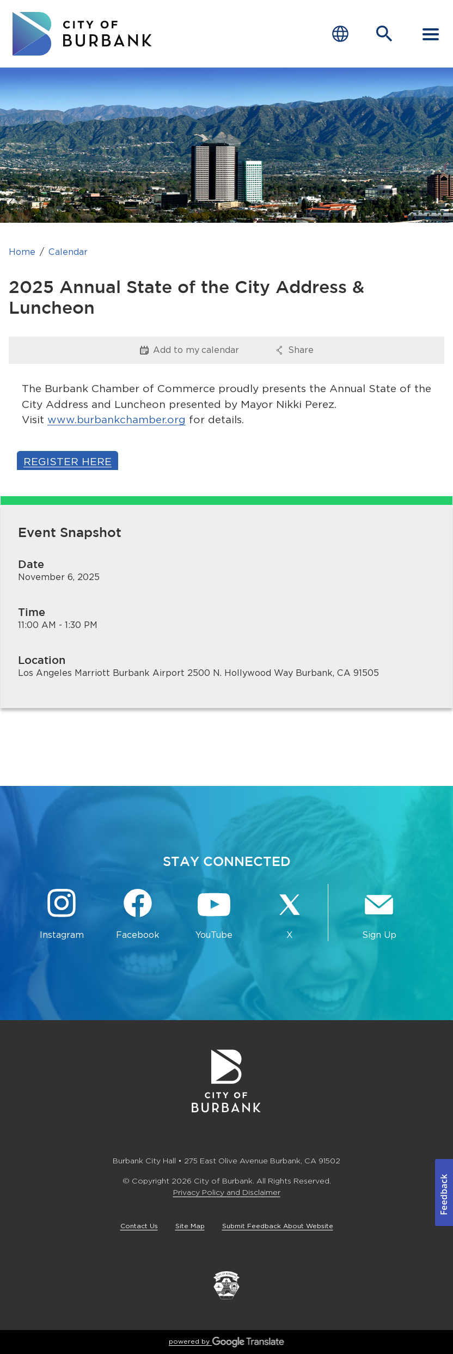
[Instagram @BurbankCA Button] (61, 914)
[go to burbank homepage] (82, 34)
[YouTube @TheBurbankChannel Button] (214, 914)
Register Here (67, 461)
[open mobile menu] (431, 33)
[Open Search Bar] (384, 33)
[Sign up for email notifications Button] (379, 914)
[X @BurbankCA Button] (290, 914)
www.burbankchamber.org (116, 419)
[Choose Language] (340, 34)
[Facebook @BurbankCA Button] (138, 914)
